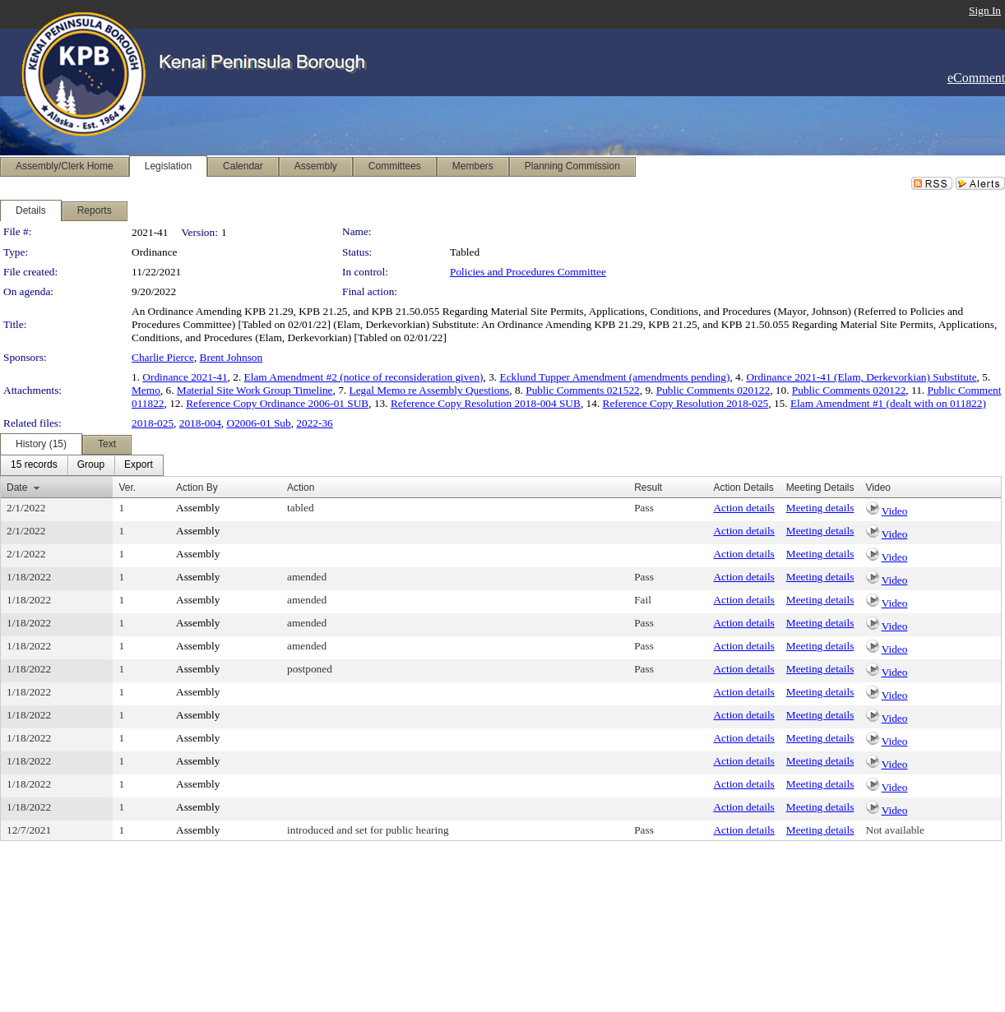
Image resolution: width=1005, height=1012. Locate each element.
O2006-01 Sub (259, 423)
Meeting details (820, 507)
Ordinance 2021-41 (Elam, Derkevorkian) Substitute (861, 377)
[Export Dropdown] (138, 465)
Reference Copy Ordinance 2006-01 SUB (277, 403)
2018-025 (153, 423)
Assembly (198, 507)
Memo (146, 390)
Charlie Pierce (163, 357)
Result (648, 487)
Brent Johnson (231, 357)
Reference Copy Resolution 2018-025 (686, 403)
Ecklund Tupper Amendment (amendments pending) (615, 377)
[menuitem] (34, 465)
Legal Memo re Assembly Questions (430, 390)
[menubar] (82, 465)
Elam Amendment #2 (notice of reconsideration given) (364, 377)
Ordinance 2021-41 (184, 377)
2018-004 (200, 423)
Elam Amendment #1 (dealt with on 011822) (888, 403)
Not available (895, 830)
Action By (197, 487)
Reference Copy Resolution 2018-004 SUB (486, 403)
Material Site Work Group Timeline (255, 390)
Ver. (127, 487)
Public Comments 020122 (713, 390)
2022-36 (314, 423)
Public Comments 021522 (582, 390)
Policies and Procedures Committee (528, 272)
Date (17, 487)
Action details (743, 507)
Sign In (985, 10)
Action (300, 487)
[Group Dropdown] (90, 465)
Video (895, 511)
